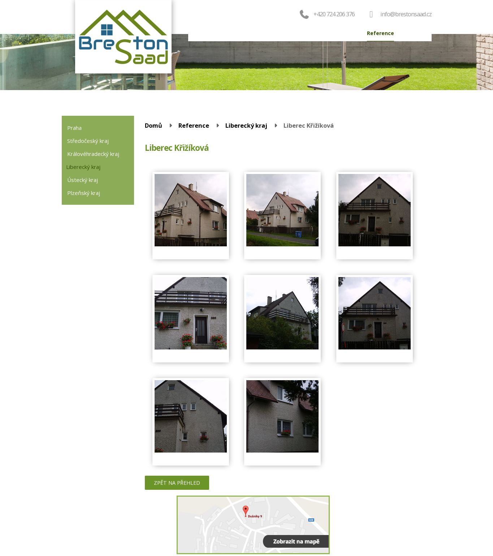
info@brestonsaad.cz (406, 14)
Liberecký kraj (246, 125)
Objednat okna (271, 33)
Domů (203, 33)
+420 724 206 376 (327, 14)
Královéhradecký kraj (93, 153)
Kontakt (413, 33)
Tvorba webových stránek (398, 527)
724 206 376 (104, 542)
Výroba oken (341, 33)
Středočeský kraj (88, 140)
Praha (74, 127)
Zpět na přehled (177, 482)
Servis (308, 33)
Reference (380, 33)
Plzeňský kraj (83, 192)
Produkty (231, 33)
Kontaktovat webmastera (412, 518)
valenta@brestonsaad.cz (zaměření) (117, 534)
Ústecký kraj (82, 179)
